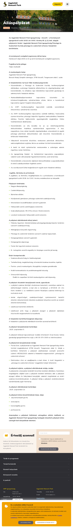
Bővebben (44, 443)
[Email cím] (54, 433)
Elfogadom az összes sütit (45, 522)
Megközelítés (40, 498)
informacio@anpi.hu (50, 494)
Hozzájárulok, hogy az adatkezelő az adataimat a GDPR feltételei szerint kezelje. (54, 441)
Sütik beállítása (26, 522)
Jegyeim (58, 3)
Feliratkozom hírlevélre (48, 449)
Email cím (17, 499)
